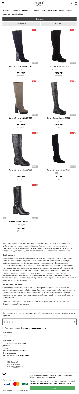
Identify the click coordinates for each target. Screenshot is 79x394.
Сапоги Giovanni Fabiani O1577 (58, 66)
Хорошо (53, 388)
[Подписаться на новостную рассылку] (74, 321)
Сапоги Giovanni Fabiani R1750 (20, 222)
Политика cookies (9, 353)
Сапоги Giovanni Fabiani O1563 (20, 170)
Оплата (5, 348)
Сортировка (21, 24)
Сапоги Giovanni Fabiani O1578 (20, 118)
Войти (4, 336)
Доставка (6, 346)
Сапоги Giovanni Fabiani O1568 (58, 118)
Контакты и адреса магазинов (14, 343)
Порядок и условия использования (15, 355)
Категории (40, 19)
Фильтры (58, 24)
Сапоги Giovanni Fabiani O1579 (20, 66)
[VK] (4, 374)
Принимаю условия (25, 328)
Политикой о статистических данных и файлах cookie (50, 383)
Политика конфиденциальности (33, 328)
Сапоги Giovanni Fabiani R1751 (58, 170)
